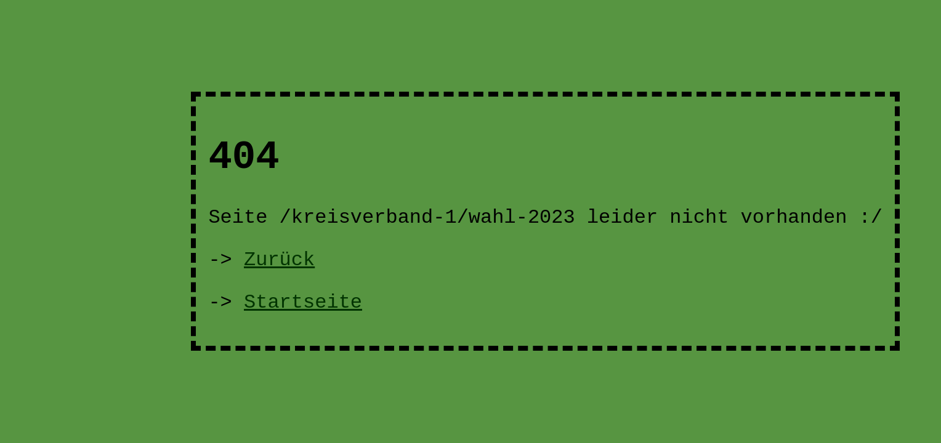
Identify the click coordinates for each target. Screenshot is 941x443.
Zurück (279, 260)
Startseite (303, 302)
